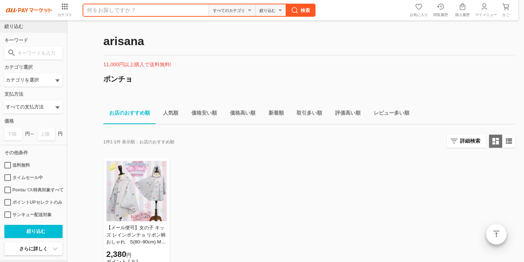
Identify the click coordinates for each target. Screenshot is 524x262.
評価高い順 (345, 114)
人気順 (167, 114)
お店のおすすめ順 (126, 114)
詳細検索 (470, 141)
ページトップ (496, 234)
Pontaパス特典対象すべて (33, 190)
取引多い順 (306, 114)
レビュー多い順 (388, 114)
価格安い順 (201, 114)
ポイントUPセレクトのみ (33, 202)
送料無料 (17, 165)
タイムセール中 (23, 177)
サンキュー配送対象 (28, 214)
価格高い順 (239, 114)
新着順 (273, 114)
